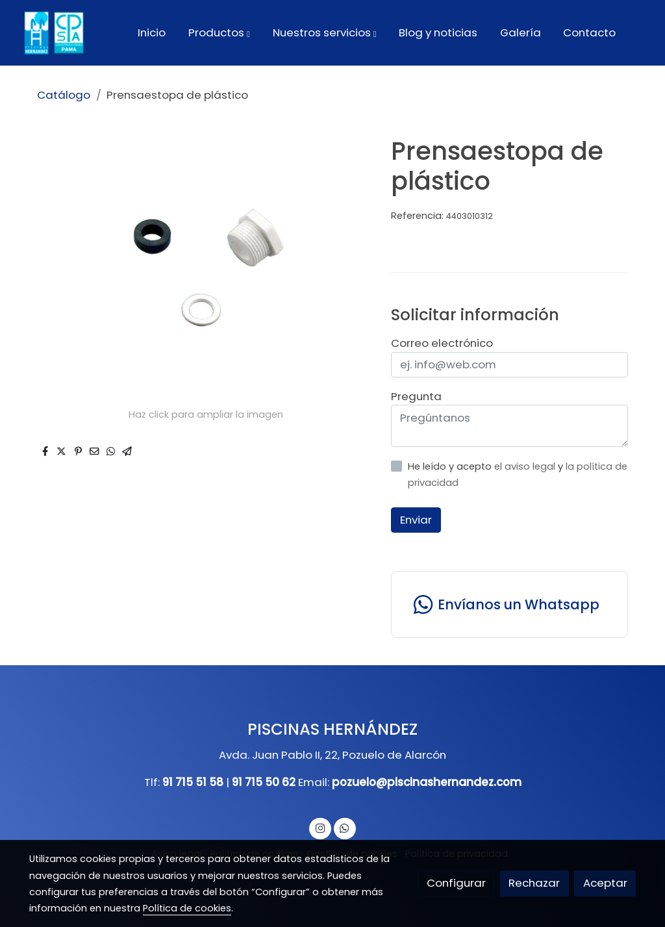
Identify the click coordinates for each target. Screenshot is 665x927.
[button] (219, 32)
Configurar (456, 883)
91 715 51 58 (192, 782)
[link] (53, 33)
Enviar (416, 519)
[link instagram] (320, 827)
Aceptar (605, 883)
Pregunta (416, 396)
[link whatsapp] (509, 604)
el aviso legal (526, 466)
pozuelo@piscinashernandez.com (426, 782)
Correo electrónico (442, 343)
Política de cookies (187, 908)
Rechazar (534, 883)
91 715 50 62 (263, 782)
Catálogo (63, 95)
